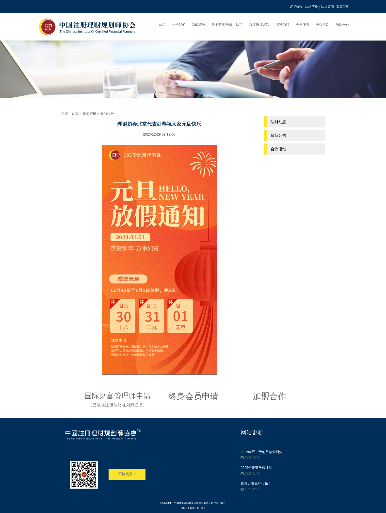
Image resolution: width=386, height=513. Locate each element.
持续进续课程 (259, 25)
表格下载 (311, 7)
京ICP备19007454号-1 (193, 508)
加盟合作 (342, 25)
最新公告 (107, 114)
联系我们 (343, 7)
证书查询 (296, 7)
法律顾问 (327, 7)
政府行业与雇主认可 (227, 25)
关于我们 (179, 25)
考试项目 (283, 25)
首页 (162, 25)
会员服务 (302, 25)
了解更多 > (127, 474)
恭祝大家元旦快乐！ (256, 484)
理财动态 (278, 122)
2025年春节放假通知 (256, 468)
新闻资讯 (199, 25)
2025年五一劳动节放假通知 (262, 452)
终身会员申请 (193, 396)
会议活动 (322, 25)
